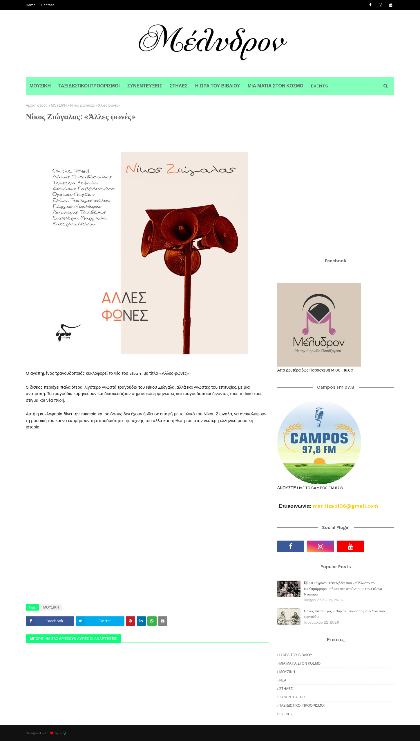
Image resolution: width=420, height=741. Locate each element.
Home (30, 5)
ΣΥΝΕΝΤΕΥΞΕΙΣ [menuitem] (144, 86)
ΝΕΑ (283, 680)
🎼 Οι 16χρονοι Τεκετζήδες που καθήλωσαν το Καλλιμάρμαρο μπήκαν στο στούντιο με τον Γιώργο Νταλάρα (343, 588)
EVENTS (285, 714)
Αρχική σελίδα (37, 105)
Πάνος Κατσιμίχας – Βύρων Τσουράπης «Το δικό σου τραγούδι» (344, 613)
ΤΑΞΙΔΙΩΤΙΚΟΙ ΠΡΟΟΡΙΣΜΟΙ (302, 706)
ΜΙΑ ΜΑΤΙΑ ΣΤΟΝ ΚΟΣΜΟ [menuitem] (275, 86)
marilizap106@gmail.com (345, 506)
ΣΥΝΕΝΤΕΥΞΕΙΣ (292, 697)
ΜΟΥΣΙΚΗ (59, 105)
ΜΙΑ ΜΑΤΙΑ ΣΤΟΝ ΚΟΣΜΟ (300, 663)
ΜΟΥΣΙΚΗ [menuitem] (40, 86)
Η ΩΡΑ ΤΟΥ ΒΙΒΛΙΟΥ (295, 655)
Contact (47, 5)
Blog (62, 733)
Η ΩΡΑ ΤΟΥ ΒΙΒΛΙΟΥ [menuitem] (217, 86)
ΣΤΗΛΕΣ (286, 689)
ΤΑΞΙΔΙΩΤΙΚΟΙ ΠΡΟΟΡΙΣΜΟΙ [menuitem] (89, 86)
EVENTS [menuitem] (319, 86)
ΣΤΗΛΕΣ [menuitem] (179, 86)
